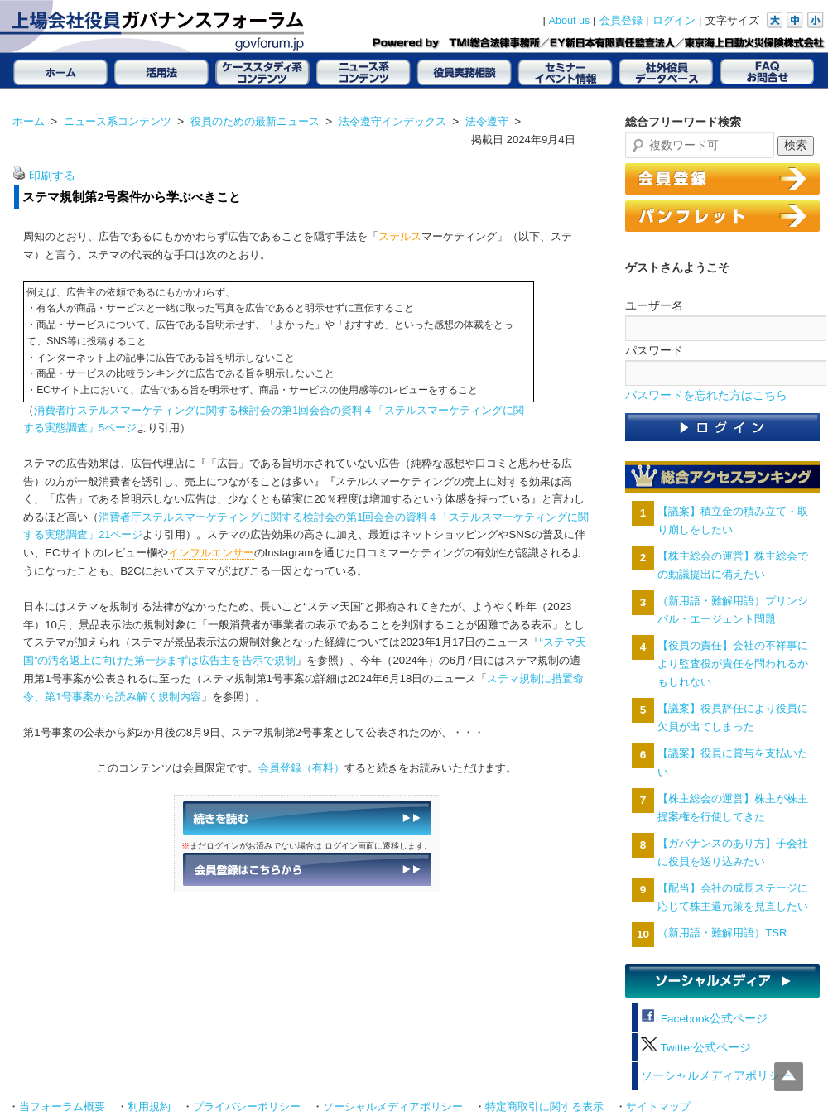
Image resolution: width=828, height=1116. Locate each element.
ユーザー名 (654, 305)
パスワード (654, 350)
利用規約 (149, 1107)
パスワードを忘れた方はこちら (706, 395)
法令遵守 (486, 121)
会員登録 (621, 20)
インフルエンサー (211, 552)
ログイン (674, 20)
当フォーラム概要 (62, 1107)
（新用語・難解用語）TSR (722, 932)
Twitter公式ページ (696, 1047)
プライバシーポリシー (247, 1107)
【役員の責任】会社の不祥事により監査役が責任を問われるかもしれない (732, 663)
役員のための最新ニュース (255, 121)
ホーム (28, 121)
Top (788, 1076)
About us (569, 20)
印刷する (52, 176)
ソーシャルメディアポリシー (716, 1076)
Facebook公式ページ (704, 1019)
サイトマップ (658, 1107)
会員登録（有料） (301, 768)
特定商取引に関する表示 (544, 1107)
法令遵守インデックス (392, 121)
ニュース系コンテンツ (117, 121)
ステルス (399, 236)
